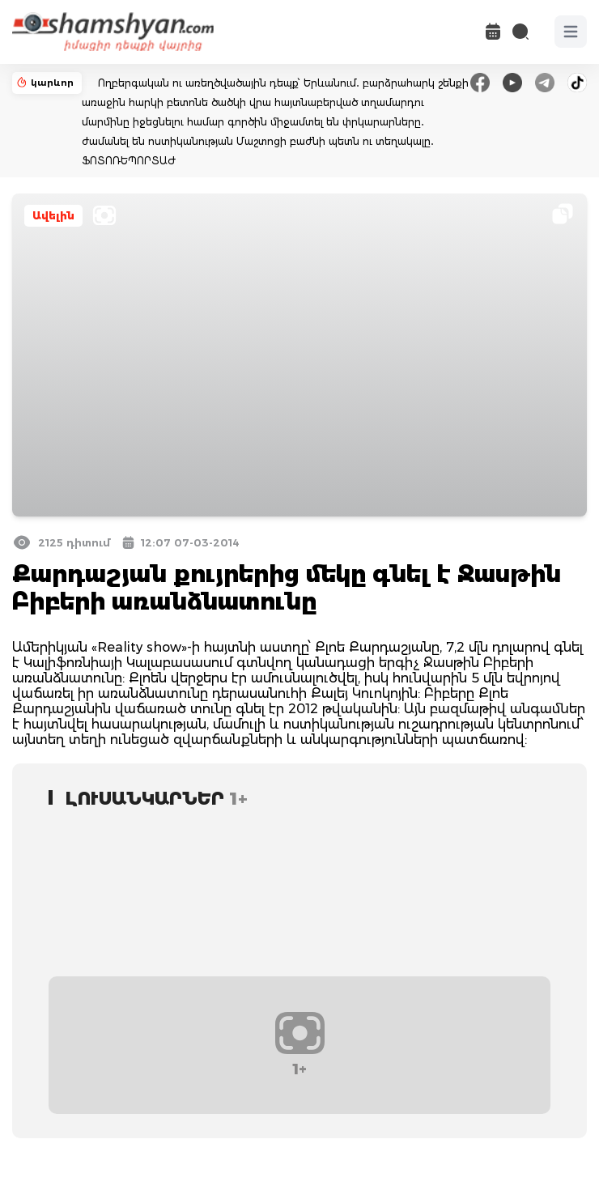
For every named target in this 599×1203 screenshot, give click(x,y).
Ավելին (53, 216)
